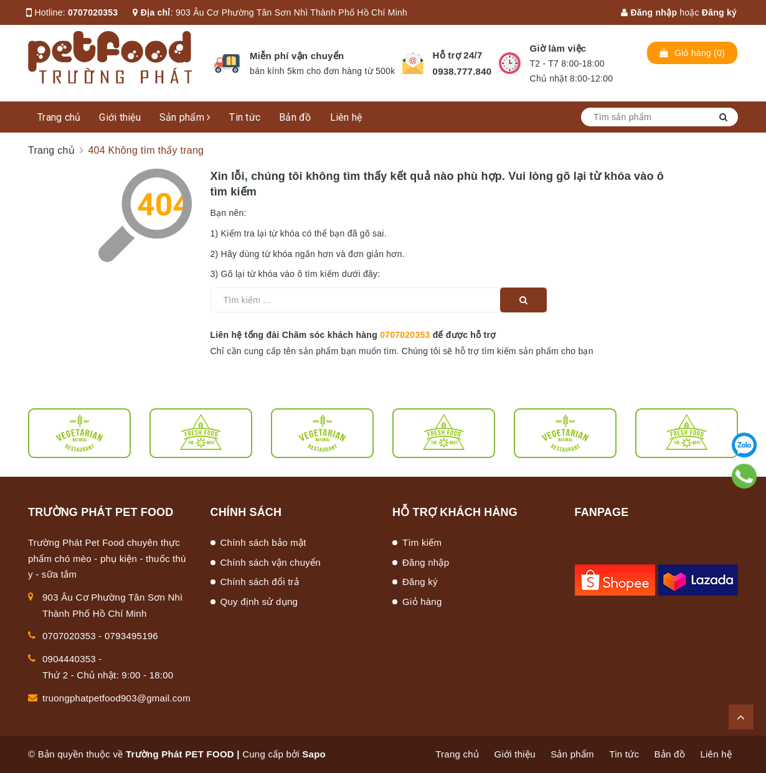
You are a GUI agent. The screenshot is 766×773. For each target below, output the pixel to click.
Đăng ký (719, 12)
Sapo (314, 754)
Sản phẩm (185, 117)
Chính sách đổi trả (260, 581)
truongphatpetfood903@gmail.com (116, 698)
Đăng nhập (649, 12)
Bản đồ (295, 117)
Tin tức (244, 117)
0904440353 (69, 659)
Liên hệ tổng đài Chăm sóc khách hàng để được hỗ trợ (353, 335)
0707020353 (93, 12)
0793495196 (131, 635)
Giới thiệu (120, 117)
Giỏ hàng (422, 601)
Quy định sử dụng (259, 601)
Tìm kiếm (422, 542)
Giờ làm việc (558, 48)
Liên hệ (346, 117)
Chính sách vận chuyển (270, 562)
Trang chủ (58, 117)
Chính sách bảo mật (263, 542)
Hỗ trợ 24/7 (458, 55)
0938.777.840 (462, 71)
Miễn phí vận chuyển (297, 55)
